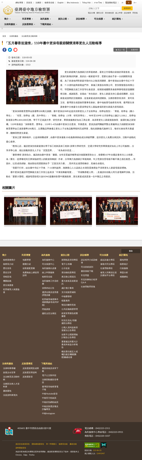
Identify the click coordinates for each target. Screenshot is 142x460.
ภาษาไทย (98, 2)
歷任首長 (7, 268)
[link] (4, 50)
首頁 (4, 36)
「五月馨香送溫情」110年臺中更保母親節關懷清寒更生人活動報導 (53, 43)
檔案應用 (65, 300)
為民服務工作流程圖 (50, 282)
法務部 (38, 2)
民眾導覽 (26, 18)
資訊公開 (62, 18)
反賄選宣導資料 (30, 372)
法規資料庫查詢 (10, 395)
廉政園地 (7, 391)
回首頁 (29, 2)
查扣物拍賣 (109, 13)
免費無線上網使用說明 (31, 273)
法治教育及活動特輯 (29, 36)
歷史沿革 (7, 272)
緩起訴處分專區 (107, 260)
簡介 (6, 18)
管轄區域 (7, 276)
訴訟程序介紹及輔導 (89, 261)
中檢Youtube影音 (50, 393)
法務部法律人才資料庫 (11, 385)
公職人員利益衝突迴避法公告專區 (69, 328)
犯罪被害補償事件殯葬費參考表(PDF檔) (50, 302)
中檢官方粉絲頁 (49, 398)
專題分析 (124, 272)
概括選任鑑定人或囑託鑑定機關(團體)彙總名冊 (69, 354)
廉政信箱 (73, 444)
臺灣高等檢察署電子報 (50, 388)
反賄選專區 (27, 24)
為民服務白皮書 (49, 268)
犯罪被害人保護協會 (11, 290)
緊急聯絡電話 (111, 2)
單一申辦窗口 (51, 444)
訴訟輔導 (127, 13)
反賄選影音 (28, 376)
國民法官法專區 (49, 313)
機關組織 (7, 281)
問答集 (135, 13)
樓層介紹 (27, 264)
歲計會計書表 (67, 288)
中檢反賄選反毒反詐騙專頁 (50, 407)
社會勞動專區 (106, 268)
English (61, 2)
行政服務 (124, 268)
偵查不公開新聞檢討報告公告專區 (69, 336)
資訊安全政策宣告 (23, 444)
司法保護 (98, 18)
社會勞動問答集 (88, 286)
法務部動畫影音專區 (50, 381)
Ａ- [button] (122, 2)
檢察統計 (124, 264)
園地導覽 (124, 260)
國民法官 (100, 13)
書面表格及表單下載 (50, 369)
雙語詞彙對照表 (68, 305)
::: (2, 2)
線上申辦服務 (48, 272)
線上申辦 (118, 13)
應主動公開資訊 (68, 276)
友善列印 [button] (134, 50)
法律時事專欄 (9, 368)
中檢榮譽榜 (66, 296)
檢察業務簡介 (9, 260)
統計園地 (116, 18)
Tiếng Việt (86, 2)
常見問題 (85, 275)
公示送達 (65, 268)
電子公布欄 (66, 264)
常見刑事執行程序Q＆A (89, 281)
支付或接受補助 (68, 292)
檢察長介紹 (8, 264)
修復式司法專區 (107, 264)
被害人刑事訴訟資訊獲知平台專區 (108, 273)
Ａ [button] (129, 2)
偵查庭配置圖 (29, 268)
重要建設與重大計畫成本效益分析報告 (69, 344)
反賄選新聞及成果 (31, 368)
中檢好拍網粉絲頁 (50, 402)
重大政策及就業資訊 (69, 282)
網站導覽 (19, 2)
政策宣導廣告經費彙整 (69, 314)
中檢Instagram (48, 413)
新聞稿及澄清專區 (69, 260)
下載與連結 (45, 24)
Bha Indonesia (73, 2)
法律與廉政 (9, 24)
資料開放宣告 (21, 448)
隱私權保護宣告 (38, 444)
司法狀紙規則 (87, 267)
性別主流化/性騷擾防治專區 (69, 321)
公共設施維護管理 (69, 309)
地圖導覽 (27, 260)
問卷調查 (46, 309)
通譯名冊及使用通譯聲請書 (50, 293)
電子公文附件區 (49, 375)
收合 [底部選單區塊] (131, 251)
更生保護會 (8, 285)
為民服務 (44, 18)
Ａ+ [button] (134, 2)
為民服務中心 (48, 260)
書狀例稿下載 (87, 271)
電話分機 (91, 13)
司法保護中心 (48, 264)
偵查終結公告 (48, 288)
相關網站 (124, 276)
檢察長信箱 (49, 2)
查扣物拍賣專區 (68, 272)
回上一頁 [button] (121, 50)
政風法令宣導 (9, 372)
